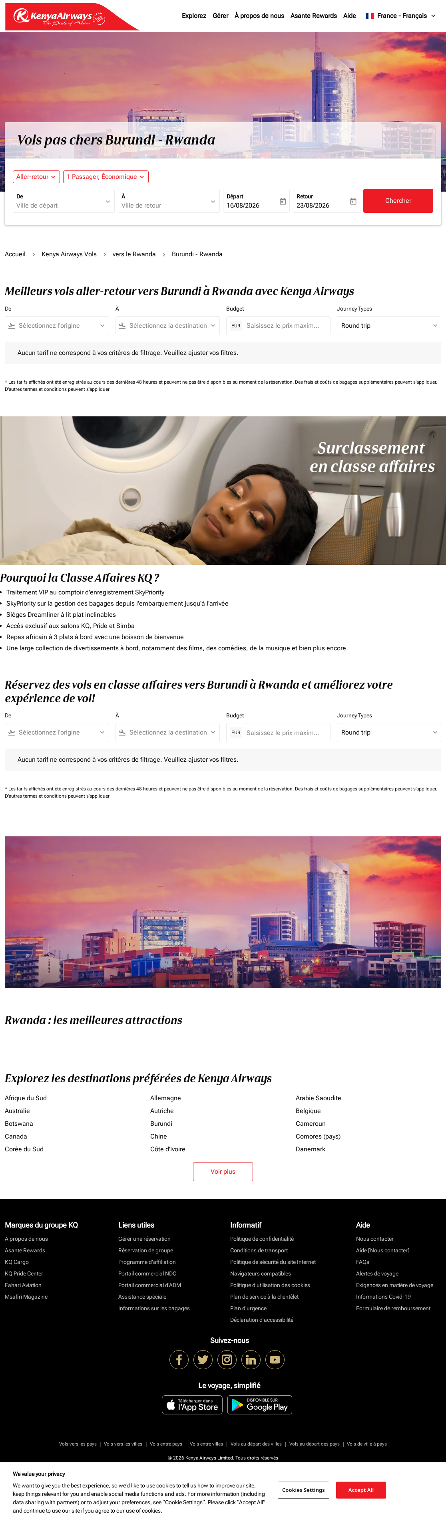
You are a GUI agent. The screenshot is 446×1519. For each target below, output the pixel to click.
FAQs (362, 1262)
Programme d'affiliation (147, 1262)
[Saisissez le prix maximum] (284, 325)
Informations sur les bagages (154, 1308)
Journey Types (354, 308)
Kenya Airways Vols (69, 254)
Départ (235, 196)
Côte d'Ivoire (167, 1149)
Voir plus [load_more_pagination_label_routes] (223, 1171)
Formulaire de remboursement (393, 1308)
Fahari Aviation (23, 1285)
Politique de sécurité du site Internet (273, 1262)
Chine (158, 1136)
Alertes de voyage (377, 1273)
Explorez (194, 16)
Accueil (15, 254)
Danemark (310, 1149)
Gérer (220, 16)
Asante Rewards (314, 16)
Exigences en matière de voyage (394, 1285)
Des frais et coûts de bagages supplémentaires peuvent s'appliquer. (366, 382)
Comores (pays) (318, 1136)
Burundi (161, 1123)
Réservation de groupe (145, 1250)
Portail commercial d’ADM (149, 1285)
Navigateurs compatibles (260, 1273)
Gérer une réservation (144, 1239)
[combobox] (59, 205)
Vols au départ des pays (314, 1444)
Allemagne (165, 1098)
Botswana (19, 1123)
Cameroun (311, 1123)
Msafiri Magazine (26, 1296)
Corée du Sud (24, 1149)
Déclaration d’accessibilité (261, 1320)
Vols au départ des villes (256, 1444)
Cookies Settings (303, 1489)
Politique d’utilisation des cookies (270, 1285)
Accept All (361, 1489)
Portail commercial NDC (147, 1273)
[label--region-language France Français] (401, 16)
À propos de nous (259, 16)
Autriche (162, 1111)
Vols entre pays (166, 1444)
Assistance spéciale (142, 1296)
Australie (17, 1111)
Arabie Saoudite (318, 1098)
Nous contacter (375, 1239)
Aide (349, 16)
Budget (235, 308)
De (19, 196)
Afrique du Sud (26, 1098)
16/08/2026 (243, 205)
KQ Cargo (17, 1262)
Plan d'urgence (248, 1308)
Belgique (308, 1111)
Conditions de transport (259, 1250)
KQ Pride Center (24, 1273)
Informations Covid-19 (383, 1296)
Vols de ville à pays (367, 1444)
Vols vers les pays (78, 1444)
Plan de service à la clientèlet (264, 1296)
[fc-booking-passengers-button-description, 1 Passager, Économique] (102, 177)
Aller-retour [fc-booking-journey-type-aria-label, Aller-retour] (32, 176)
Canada (16, 1136)
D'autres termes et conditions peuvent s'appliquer (57, 389)
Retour (305, 196)
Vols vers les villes (123, 1444)
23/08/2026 (313, 205)
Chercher (398, 200)
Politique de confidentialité (262, 1239)
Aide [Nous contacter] (383, 1250)
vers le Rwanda (134, 254)
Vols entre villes (206, 1444)
